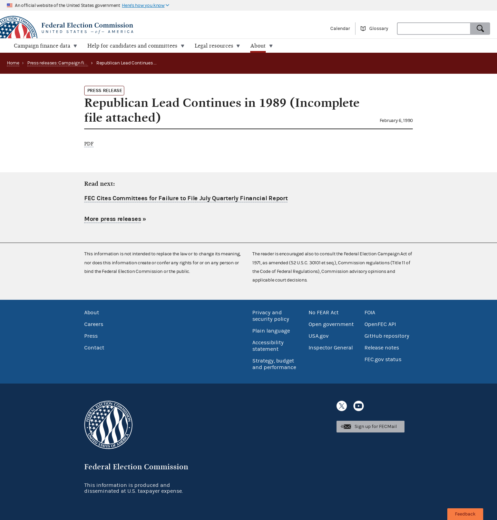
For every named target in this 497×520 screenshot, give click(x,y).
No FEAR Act (324, 312)
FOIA (369, 312)
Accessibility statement (268, 345)
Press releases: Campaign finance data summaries (79, 63)
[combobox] (434, 28)
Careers (93, 324)
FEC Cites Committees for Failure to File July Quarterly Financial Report (186, 198)
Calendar (340, 28)
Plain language (271, 330)
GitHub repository (386, 336)
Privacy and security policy (270, 315)
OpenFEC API (380, 324)
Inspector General (331, 347)
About (91, 312)
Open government (331, 324)
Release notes (381, 347)
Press (91, 336)
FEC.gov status (382, 359)
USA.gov (319, 336)
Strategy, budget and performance (274, 363)
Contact (94, 347)
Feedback (465, 514)
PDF (89, 144)
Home (13, 63)
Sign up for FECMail (375, 426)
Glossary (378, 28)
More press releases (112, 219)
